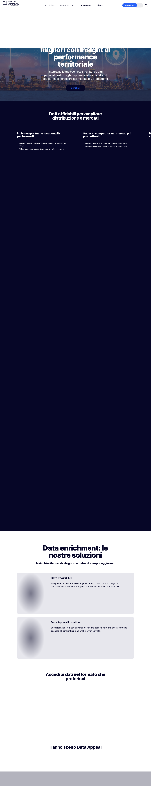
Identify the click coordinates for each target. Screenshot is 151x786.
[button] (75, 88)
